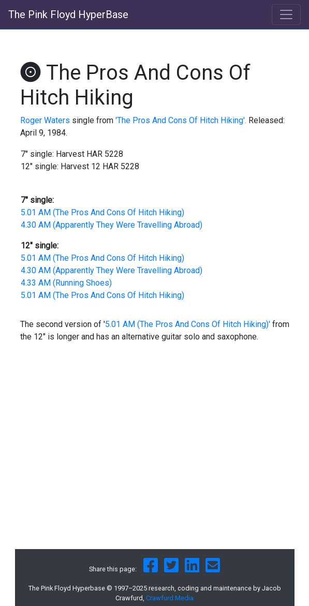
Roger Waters (45, 120)
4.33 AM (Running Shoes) (66, 283)
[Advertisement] (154, 461)
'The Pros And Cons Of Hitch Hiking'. (180, 120)
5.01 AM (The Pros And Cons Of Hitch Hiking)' (187, 324)
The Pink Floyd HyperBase (68, 14)
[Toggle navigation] (286, 14)
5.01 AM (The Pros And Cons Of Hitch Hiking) (102, 212)
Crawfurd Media (170, 598)
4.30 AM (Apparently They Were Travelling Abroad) (111, 225)
